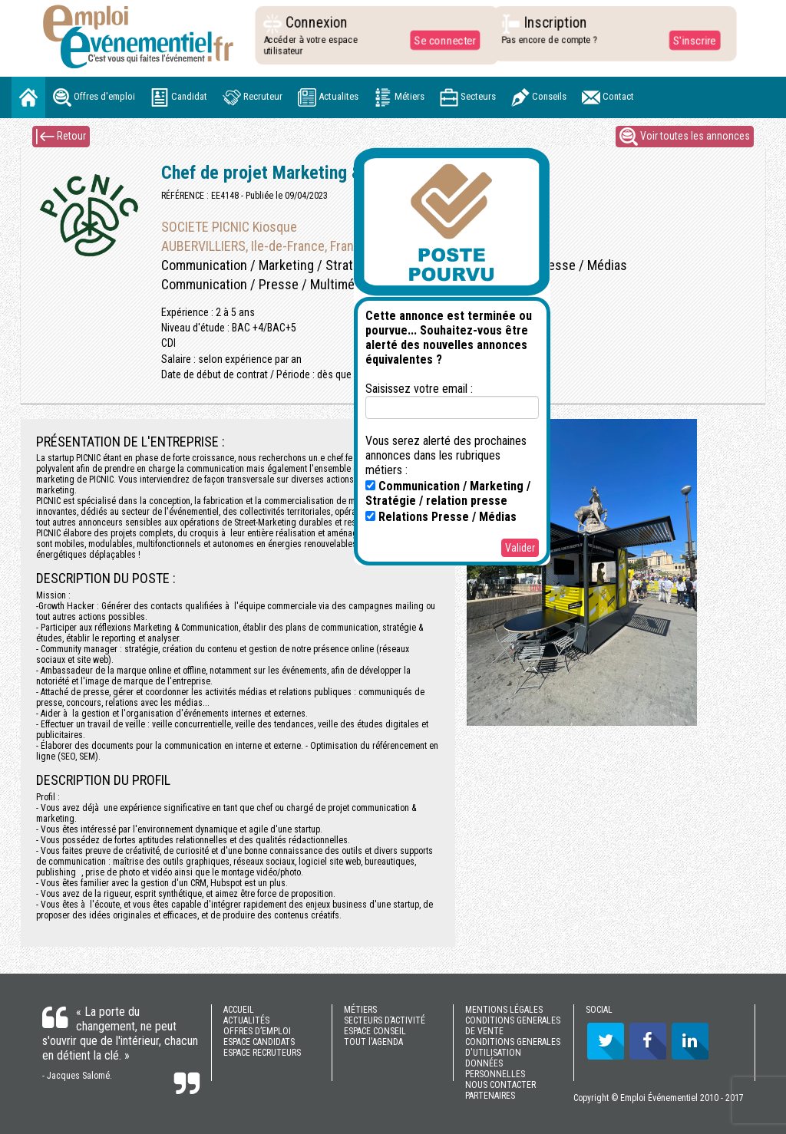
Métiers (399, 97)
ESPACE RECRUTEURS (262, 1052)
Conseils (538, 97)
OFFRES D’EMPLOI (257, 1031)
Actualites (328, 97)
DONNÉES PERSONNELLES (495, 1069)
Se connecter (441, 40)
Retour (61, 136)
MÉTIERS (360, 1009)
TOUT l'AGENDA (373, 1042)
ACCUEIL (238, 1009)
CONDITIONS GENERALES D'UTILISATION (512, 1047)
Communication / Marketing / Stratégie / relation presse (447, 493)
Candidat (178, 97)
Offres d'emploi (94, 97)
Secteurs (468, 97)
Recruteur (252, 97)
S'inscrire (690, 40)
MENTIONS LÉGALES (504, 1009)
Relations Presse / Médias (441, 516)
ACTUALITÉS (246, 1020)
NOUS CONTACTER (500, 1085)
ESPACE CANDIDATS (259, 1042)
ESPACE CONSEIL (375, 1031)
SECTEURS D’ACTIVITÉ (384, 1020)
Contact (608, 97)
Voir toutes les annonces (684, 136)
